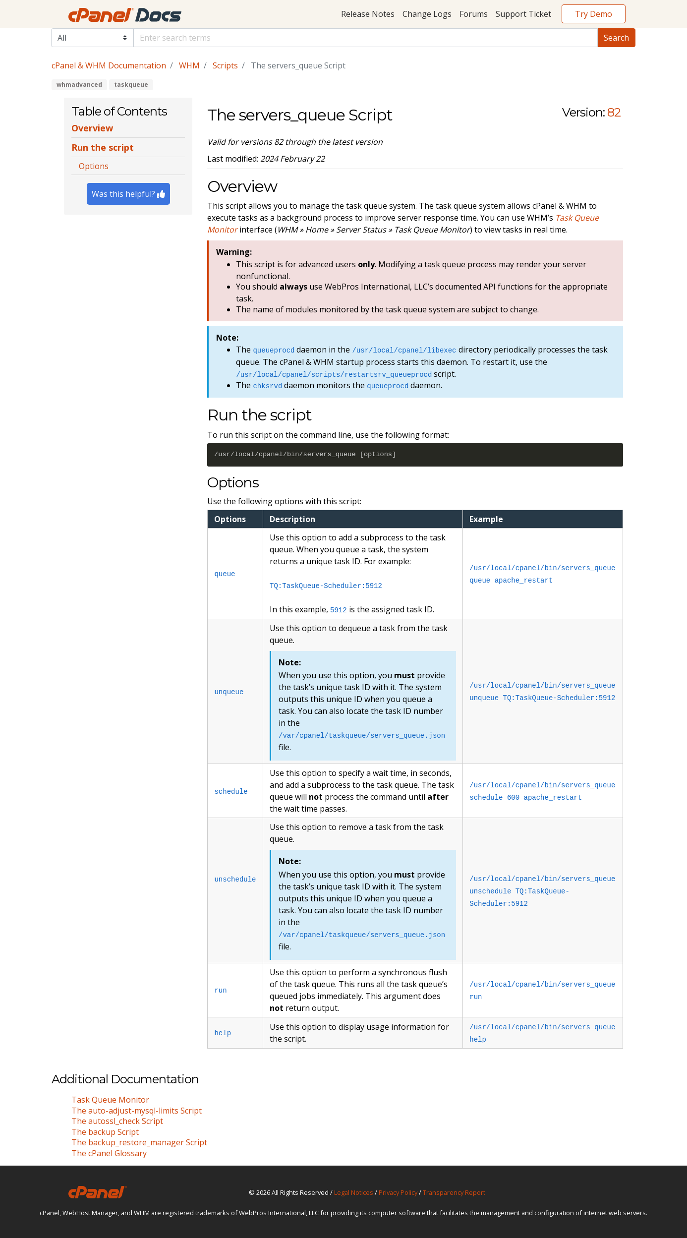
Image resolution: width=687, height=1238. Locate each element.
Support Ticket (523, 13)
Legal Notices (353, 1192)
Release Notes (368, 13)
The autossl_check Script (117, 1121)
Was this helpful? (128, 193)
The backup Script (105, 1131)
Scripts (225, 65)
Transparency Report (454, 1192)
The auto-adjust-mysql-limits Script (136, 1110)
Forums (473, 13)
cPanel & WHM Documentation (109, 65)
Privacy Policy (398, 1192)
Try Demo (593, 13)
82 (614, 112)
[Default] (365, 37)
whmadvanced (79, 84)
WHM (189, 65)
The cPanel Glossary (109, 1153)
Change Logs (427, 13)
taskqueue (131, 84)
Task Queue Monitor (110, 1099)
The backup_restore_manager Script (139, 1142)
